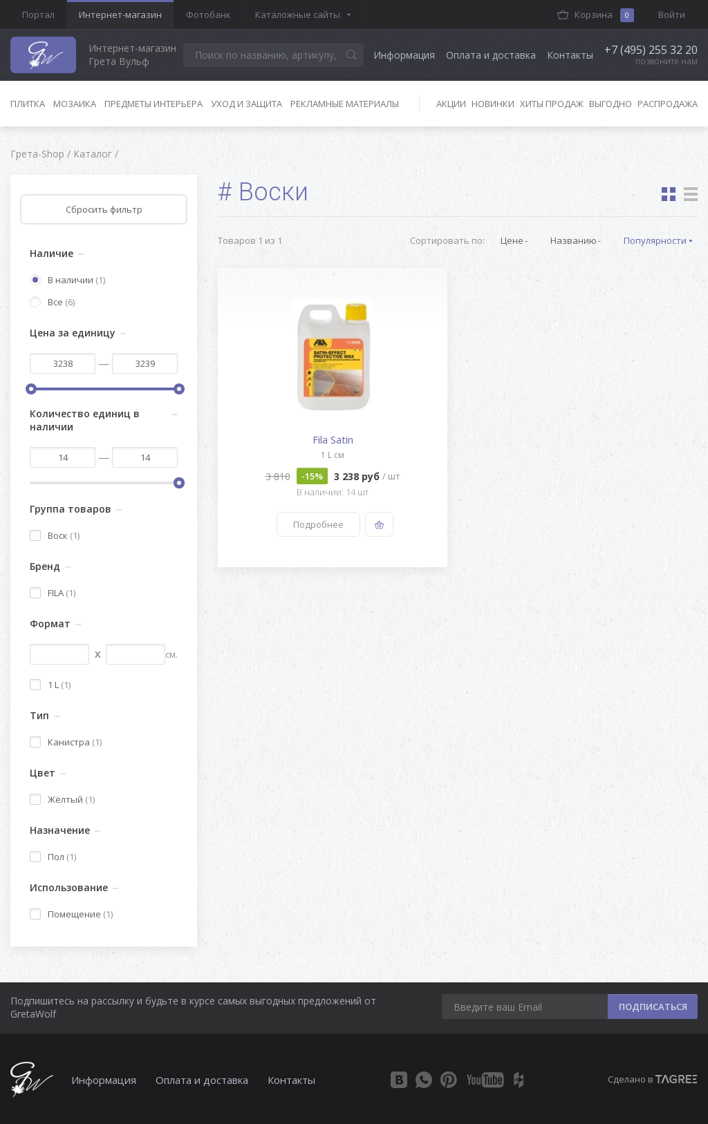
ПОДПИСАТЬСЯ (653, 1006)
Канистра (66, 742)
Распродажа (667, 103)
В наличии (67, 280)
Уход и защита (246, 103)
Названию (573, 240)
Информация (404, 54)
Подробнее (318, 524)
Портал (38, 14)
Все (52, 302)
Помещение (71, 914)
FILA (52, 593)
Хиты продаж (552, 103)
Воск (55, 535)
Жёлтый (62, 799)
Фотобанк (208, 14)
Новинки (493, 103)
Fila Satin (333, 439)
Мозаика (74, 103)
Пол (53, 856)
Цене (512, 240)
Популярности (655, 240)
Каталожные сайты (297, 14)
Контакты (570, 54)
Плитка (27, 103)
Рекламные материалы (344, 103)
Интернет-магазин (120, 14)
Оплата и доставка (491, 54)
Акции (451, 103)
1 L (50, 684)
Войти (671, 14)
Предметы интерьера (153, 103)
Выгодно (610, 103)
